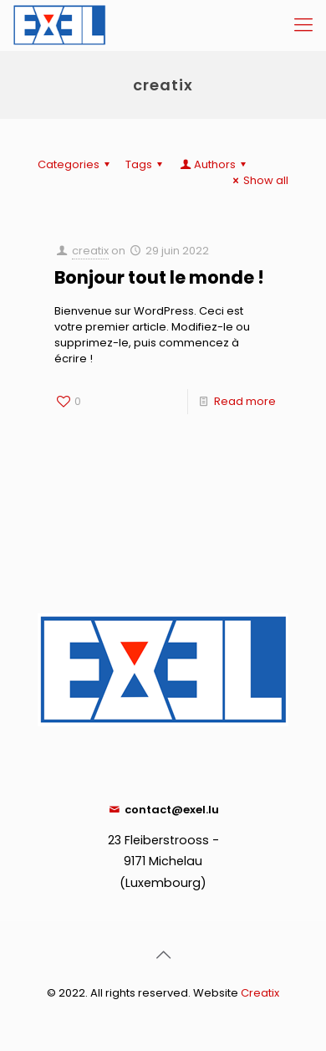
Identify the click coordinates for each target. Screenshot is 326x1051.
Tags (146, 164)
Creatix (260, 993)
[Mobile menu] (303, 25)
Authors (214, 164)
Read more (245, 401)
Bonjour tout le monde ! (159, 277)
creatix (90, 251)
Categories (76, 164)
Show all (258, 180)
